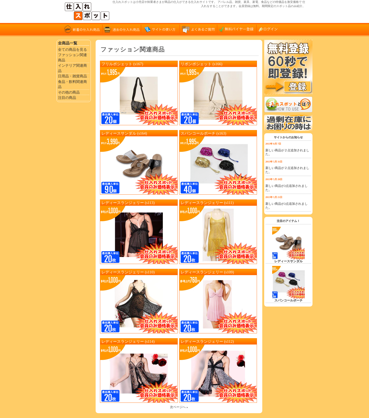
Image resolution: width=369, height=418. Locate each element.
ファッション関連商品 (72, 57)
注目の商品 (67, 97)
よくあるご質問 (199, 29)
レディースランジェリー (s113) (128, 203)
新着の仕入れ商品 (83, 29)
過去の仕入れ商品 (121, 29)
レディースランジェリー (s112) (207, 341)
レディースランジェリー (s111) (207, 203)
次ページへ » (179, 407)
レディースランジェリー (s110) (128, 272)
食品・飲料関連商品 (72, 84)
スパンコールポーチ (288, 300)
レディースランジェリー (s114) (128, 341)
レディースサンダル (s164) (124, 133)
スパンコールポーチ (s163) (203, 133)
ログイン (270, 29)
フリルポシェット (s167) (122, 64)
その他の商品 (69, 92)
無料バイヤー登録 (237, 29)
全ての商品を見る (72, 49)
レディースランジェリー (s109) (207, 272)
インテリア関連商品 (72, 68)
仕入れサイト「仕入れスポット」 (88, 11)
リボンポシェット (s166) (201, 64)
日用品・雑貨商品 (72, 76)
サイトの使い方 (160, 29)
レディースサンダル (288, 261)
